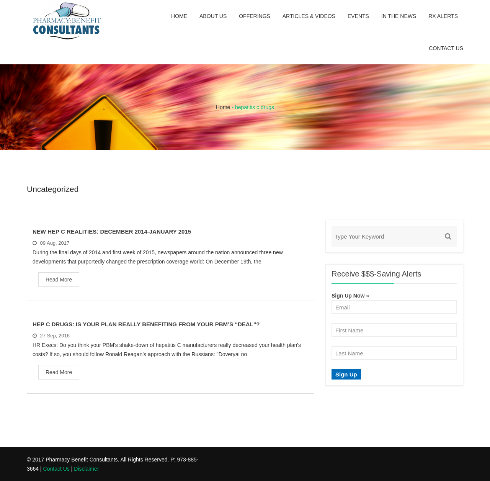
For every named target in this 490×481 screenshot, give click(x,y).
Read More (59, 279)
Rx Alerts (443, 16)
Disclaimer (86, 469)
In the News (398, 16)
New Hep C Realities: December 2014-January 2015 (112, 231)
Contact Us (446, 48)
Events (358, 16)
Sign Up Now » (350, 296)
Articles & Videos (309, 16)
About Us (213, 16)
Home (179, 16)
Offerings (254, 16)
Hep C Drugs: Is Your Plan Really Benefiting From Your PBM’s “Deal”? (146, 324)
